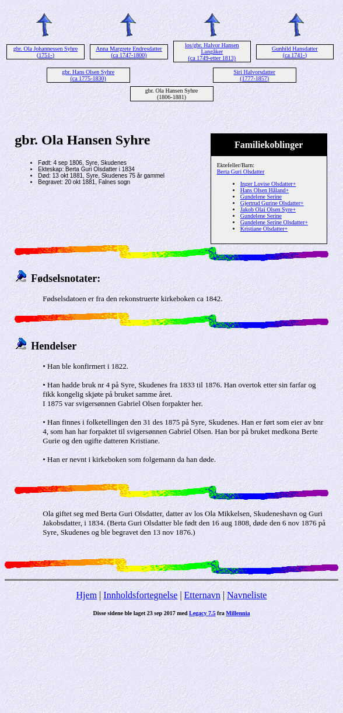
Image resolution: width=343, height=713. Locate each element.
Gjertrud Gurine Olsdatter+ (272, 203)
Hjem (86, 595)
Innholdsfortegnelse (140, 595)
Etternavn (202, 595)
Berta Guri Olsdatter (241, 171)
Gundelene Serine (261, 196)
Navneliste (247, 595)
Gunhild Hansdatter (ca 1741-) (295, 51)
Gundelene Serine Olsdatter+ (274, 222)
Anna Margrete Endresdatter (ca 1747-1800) (129, 51)
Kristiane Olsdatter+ (264, 228)
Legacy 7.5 (202, 613)
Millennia (238, 613)
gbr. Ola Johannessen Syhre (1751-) (45, 51)
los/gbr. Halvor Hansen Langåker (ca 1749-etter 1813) (212, 51)
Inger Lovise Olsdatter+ (268, 184)
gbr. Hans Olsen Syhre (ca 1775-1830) (88, 75)
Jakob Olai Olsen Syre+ (268, 209)
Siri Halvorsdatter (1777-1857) (254, 75)
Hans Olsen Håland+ (264, 190)
